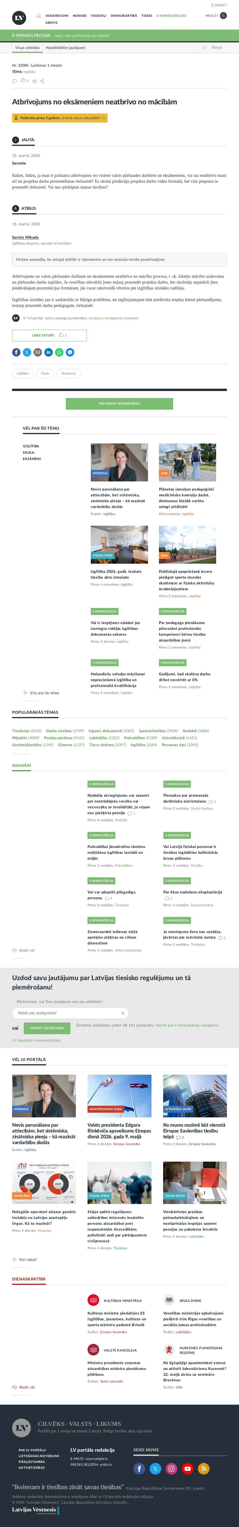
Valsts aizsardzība (128, 950)
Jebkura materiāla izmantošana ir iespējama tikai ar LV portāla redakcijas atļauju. (83, 1497)
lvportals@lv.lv (97, 1459)
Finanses (44, 1230)
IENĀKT (221, 5)
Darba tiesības (65, 731)
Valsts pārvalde (111, 1381)
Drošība (197, 865)
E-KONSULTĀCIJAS (171, 15)
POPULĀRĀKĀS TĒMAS (35, 712)
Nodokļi (196, 731)
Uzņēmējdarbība (33, 745)
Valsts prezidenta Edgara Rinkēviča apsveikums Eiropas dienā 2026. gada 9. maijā (119, 1131)
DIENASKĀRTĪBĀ (124, 15)
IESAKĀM (21, 766)
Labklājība (104, 738)
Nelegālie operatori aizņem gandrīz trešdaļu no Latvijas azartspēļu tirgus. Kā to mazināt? (44, 1217)
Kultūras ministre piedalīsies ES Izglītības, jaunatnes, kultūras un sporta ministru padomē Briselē (117, 1319)
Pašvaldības (140, 738)
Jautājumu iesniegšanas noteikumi (113, 318)
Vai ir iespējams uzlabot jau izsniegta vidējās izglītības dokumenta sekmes (115, 628)
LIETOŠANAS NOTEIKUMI (39, 1456)
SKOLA (28, 452)
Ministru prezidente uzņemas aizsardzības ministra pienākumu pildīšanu (117, 1368)
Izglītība (29, 72)
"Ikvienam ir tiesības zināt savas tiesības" (68, 1487)
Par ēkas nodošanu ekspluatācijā (192, 892)
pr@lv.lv (106, 1464)
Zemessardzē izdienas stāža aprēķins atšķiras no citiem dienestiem (112, 937)
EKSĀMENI (32, 459)
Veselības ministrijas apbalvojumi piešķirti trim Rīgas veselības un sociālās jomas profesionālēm (193, 1319)
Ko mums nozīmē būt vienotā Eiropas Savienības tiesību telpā (194, 1131)
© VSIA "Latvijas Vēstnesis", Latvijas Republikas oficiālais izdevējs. (70, 1502)
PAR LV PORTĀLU (32, 1450)
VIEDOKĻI (98, 15)
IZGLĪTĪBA (31, 446)
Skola (45, 373)
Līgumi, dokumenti (111, 731)
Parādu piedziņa (64, 738)
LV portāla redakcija (92, 1450)
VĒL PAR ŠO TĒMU (41, 428)
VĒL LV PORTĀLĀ (29, 1060)
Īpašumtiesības (158, 731)
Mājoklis (25, 738)
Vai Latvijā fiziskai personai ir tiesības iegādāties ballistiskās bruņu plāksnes (190, 852)
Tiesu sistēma (107, 745)
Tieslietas (27, 731)
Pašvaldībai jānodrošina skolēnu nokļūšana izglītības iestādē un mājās (116, 852)
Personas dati (180, 745)
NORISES (80, 15)
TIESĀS (146, 15)
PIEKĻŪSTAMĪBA (32, 1462)
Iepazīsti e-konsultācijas (39, 1040)
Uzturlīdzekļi (179, 738)
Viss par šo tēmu (44, 693)
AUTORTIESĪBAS (32, 1467)
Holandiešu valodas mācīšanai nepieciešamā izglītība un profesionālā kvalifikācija (118, 680)
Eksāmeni (68, 373)
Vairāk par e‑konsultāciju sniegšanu (187, 1025)
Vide (179, 1387)
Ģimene (71, 745)
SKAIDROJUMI (57, 15)
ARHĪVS (52, 22)
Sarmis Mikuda (25, 237)
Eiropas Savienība (127, 1144)
